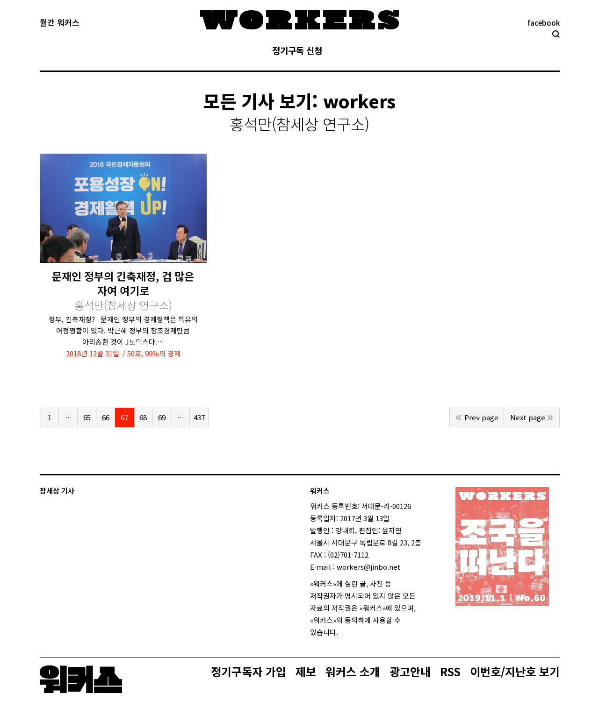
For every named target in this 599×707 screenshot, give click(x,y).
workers (359, 100)
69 (162, 417)
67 (124, 417)
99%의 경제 (162, 353)
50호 (134, 353)
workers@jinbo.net (369, 567)
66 (105, 417)
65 (87, 417)
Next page (527, 417)
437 (199, 417)
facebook (543, 23)
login (346, 632)
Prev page (481, 417)
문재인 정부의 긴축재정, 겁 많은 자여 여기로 (123, 290)
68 (143, 417)
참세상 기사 (57, 490)
